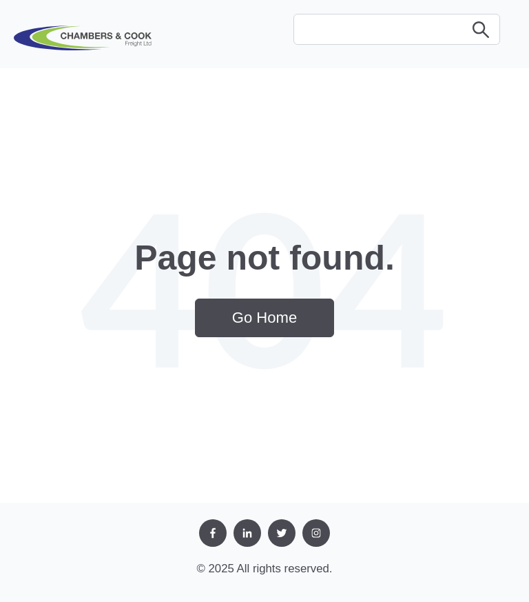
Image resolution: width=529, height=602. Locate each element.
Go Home (264, 317)
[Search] (396, 29)
